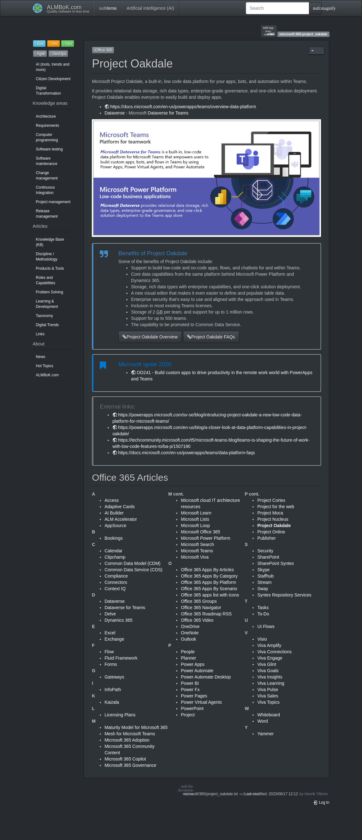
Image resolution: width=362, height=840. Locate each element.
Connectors (115, 582)
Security (265, 550)
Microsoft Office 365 (200, 531)
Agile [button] (40, 53)
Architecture (46, 116)
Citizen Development (53, 79)
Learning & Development (47, 304)
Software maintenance (46, 161)
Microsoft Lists (195, 519)
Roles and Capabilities (45, 280)
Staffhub (265, 576)
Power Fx (190, 689)
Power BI (190, 683)
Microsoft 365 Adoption (126, 740)
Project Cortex (271, 500)
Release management (47, 214)
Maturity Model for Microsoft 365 (136, 727)
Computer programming (47, 137)
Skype (263, 569)
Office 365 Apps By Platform (208, 582)
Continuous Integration (45, 190)
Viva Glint (266, 664)
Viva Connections (274, 651)
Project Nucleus (272, 519)
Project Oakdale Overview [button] (150, 336)
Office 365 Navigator (201, 607)
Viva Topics (268, 702)
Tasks (263, 607)
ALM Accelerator (120, 519)
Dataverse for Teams (168, 112)
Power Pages (194, 695)
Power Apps (193, 664)
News (40, 357)
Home (107, 8)
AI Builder (114, 512)
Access (111, 500)
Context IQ (115, 588)
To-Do (263, 613)
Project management (53, 202)
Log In (321, 802)
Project (188, 714)
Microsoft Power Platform (205, 538)
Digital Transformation (48, 91)
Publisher (266, 538)
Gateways (114, 676)
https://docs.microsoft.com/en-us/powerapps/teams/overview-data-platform (183, 106)
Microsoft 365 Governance (130, 765)
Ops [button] (67, 43)
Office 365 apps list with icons (210, 594)
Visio (262, 639)
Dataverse (114, 112)
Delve (110, 613)
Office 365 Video (197, 620)
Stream (264, 582)
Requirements (47, 125)
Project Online (271, 531)
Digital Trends (47, 325)
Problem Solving (49, 292)
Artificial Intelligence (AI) (150, 8)
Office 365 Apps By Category (209, 576)
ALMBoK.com (47, 375)
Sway (262, 588)
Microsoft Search (197, 544)
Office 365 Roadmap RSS (206, 613)
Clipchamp (114, 557)
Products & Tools (50, 268)
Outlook (188, 639)
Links (40, 334)
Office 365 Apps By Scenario (209, 588)
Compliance (116, 576)
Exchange (114, 639)
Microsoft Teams (197, 550)
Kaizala (111, 702)
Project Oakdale (274, 525)
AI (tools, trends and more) (52, 67)
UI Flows (265, 626)
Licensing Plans (119, 714)
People (188, 651)
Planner (188, 658)
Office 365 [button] (103, 50)
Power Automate (197, 670)
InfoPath (112, 689)
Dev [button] (53, 43)
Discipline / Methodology (46, 256)
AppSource (115, 525)
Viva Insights (269, 676)
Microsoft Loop (195, 525)
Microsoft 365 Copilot (125, 758)
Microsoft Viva (195, 557)
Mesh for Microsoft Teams (129, 733)
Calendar (113, 550)
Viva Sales (267, 695)
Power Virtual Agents (201, 702)
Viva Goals (267, 670)
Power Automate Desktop (206, 676)
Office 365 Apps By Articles (207, 569)
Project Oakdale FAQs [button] (211, 336)
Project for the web (275, 506)
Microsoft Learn (196, 512)
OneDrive (190, 626)
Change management (47, 175)
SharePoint (268, 557)
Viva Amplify (269, 645)
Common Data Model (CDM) (132, 563)
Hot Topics (44, 366)
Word (262, 721)
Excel (109, 632)
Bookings (113, 538)
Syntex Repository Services (284, 594)
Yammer (265, 733)
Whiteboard (268, 714)
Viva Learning (270, 683)
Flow (109, 651)
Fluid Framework (120, 658)
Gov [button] (39, 43)
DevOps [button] (58, 53)
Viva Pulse (267, 689)
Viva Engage (269, 658)
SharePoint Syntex (275, 563)
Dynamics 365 (118, 620)
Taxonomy (44, 316)
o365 (269, 31)
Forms (110, 664)
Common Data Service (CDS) (133, 569)
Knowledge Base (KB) (50, 242)
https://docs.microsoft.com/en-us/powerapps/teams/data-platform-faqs (186, 452)
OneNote (190, 632)
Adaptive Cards (119, 506)
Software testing (49, 149)
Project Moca (270, 512)
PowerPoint (192, 708)
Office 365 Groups (199, 601)
